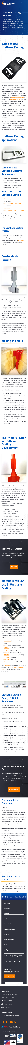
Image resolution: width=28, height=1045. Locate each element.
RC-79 (6, 646)
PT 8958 (6, 648)
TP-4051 (6, 657)
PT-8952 (6, 653)
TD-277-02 (7, 641)
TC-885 (6, 655)
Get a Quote (14, 567)
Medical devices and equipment (13, 203)
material (7, 665)
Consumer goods (9, 199)
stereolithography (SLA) (17, 97)
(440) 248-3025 (7, 1000)
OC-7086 (7, 659)
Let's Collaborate (14, 789)
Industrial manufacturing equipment (14, 210)
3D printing (21, 240)
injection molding (15, 99)
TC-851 (6, 650)
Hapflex (6, 662)
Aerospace (7, 208)
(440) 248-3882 (7, 1004)
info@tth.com (7, 1007)
